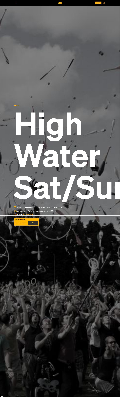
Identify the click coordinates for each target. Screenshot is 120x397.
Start (33, 223)
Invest (98, 3)
